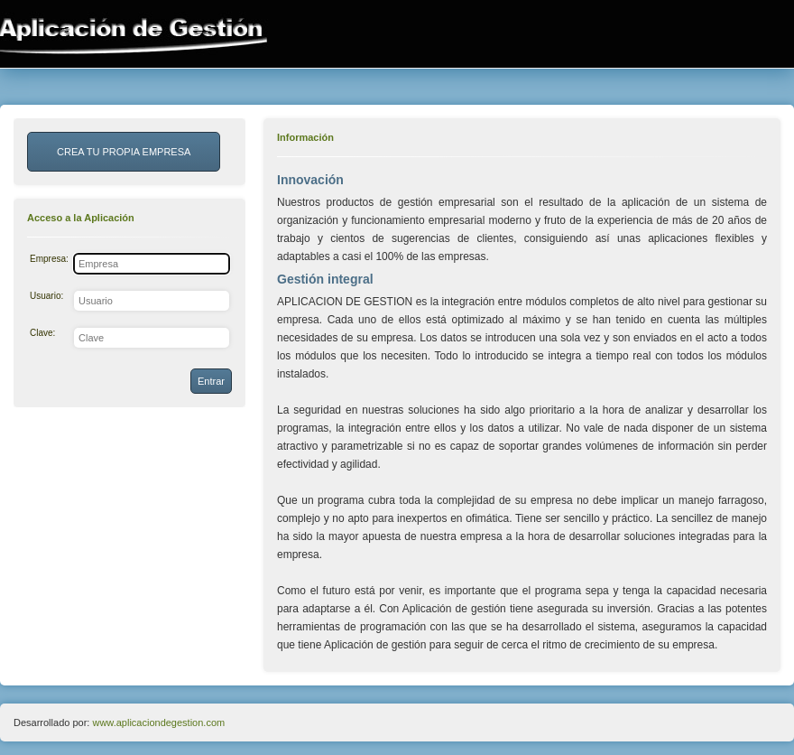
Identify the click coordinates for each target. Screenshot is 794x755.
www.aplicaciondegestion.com (158, 722)
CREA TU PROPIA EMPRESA (123, 151)
